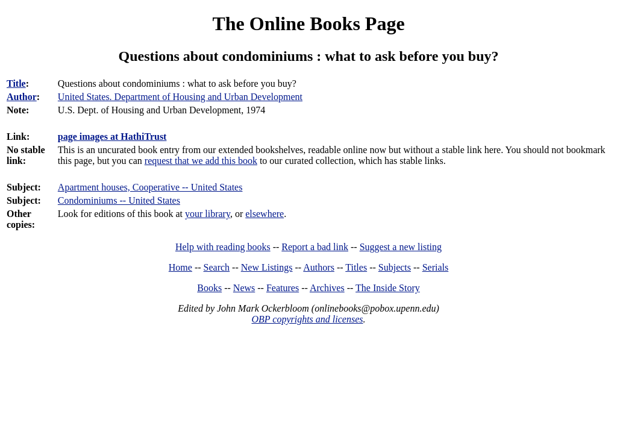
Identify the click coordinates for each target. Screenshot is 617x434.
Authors (318, 267)
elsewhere (264, 214)
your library (207, 214)
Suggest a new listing (401, 247)
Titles (356, 267)
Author (22, 97)
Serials (435, 267)
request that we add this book (201, 161)
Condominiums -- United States (119, 200)
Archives (327, 288)
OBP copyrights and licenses (307, 319)
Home (180, 267)
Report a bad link (314, 247)
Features (282, 288)
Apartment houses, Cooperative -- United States (150, 187)
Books (209, 288)
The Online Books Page (308, 23)
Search (217, 267)
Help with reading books (223, 247)
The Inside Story (387, 288)
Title (16, 83)
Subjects (394, 267)
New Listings (267, 267)
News (244, 288)
